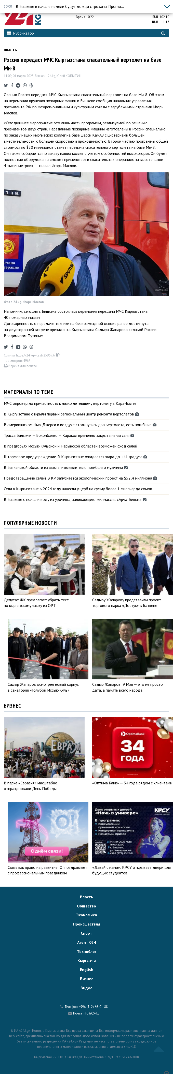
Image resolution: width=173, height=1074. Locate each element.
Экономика (86, 914)
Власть (10, 50)
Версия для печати (20, 366)
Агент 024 (86, 942)
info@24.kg (91, 1013)
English (86, 969)
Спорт (86, 933)
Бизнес (86, 978)
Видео (86, 987)
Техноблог (86, 951)
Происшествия (86, 924)
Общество (86, 905)
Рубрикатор (20, 33)
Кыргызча (86, 960)
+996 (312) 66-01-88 (93, 1007)
